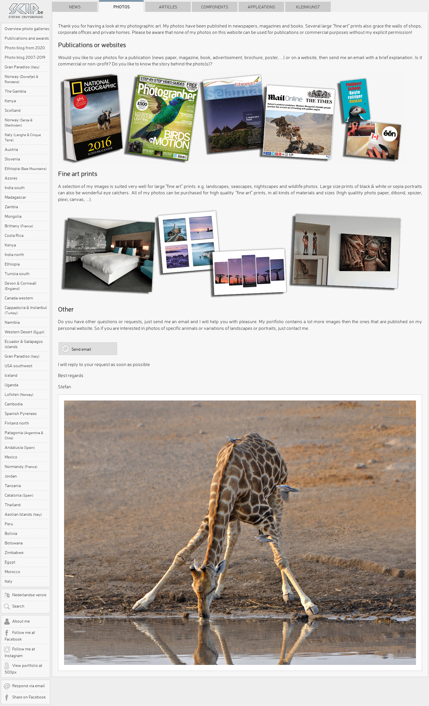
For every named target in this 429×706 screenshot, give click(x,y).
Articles (168, 7)
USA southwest (18, 365)
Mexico (11, 457)
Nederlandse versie (24, 595)
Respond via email (24, 686)
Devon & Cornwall (21, 286)
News (75, 7)
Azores (11, 178)
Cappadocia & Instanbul (26, 310)
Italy (23, 137)
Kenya (10, 100)
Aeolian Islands (23, 514)
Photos (121, 7)
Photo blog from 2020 (25, 47)
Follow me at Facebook (19, 636)
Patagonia (24, 435)
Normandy (21, 466)
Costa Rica (14, 235)
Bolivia (11, 533)
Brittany (19, 225)
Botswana (14, 543)
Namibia (12, 322)
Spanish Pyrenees (21, 413)
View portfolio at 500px (22, 669)
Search (13, 606)
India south (15, 187)
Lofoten (19, 394)
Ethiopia (26, 168)
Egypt (10, 562)
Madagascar (15, 197)
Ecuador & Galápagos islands (24, 344)
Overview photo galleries (27, 28)
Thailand (13, 504)
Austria (11, 149)
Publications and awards (27, 38)
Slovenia (12, 159)
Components (214, 7)
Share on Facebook (24, 697)
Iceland (11, 375)
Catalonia (19, 495)
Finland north (17, 423)
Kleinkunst (308, 7)
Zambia (11, 206)
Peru (9, 523)
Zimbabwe (14, 552)
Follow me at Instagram (19, 652)
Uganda (11, 384)
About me (16, 621)
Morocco (12, 571)
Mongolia (13, 216)
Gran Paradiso (22, 66)
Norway (21, 79)
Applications (261, 7)
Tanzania (13, 485)
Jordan (11, 476)
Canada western (19, 298)
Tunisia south (17, 273)
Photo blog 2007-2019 (25, 57)
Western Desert (24, 331)
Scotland (13, 110)
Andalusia (20, 447)
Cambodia (14, 404)
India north (14, 254)
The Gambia (15, 91)
